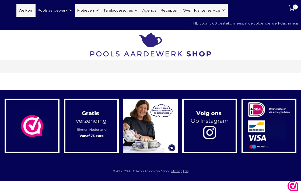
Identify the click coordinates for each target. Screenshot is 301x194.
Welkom (26, 10)
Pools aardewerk (55, 10)
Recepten (169, 10)
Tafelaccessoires (121, 10)
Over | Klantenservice (204, 10)
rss (186, 171)
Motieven (88, 10)
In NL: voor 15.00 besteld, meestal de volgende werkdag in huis (244, 23)
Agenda (149, 10)
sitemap (176, 171)
